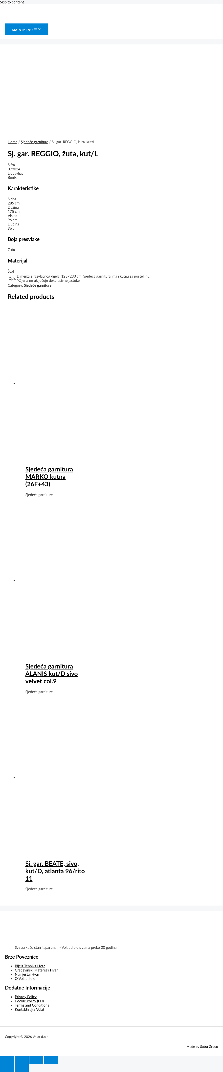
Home (12, 142)
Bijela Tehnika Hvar (30, 966)
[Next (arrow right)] (22, 1068)
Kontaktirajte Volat (29, 1009)
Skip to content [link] (12, 2)
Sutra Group (209, 1047)
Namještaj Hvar (27, 974)
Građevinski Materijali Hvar (36, 970)
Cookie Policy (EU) (29, 1001)
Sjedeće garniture (34, 142)
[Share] (22, 1060)
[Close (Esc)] (7, 1060)
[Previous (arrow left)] (7, 1068)
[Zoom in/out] (51, 1060)
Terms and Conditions (32, 1005)
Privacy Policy (26, 997)
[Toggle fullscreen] (36, 1060)
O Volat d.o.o (25, 978)
